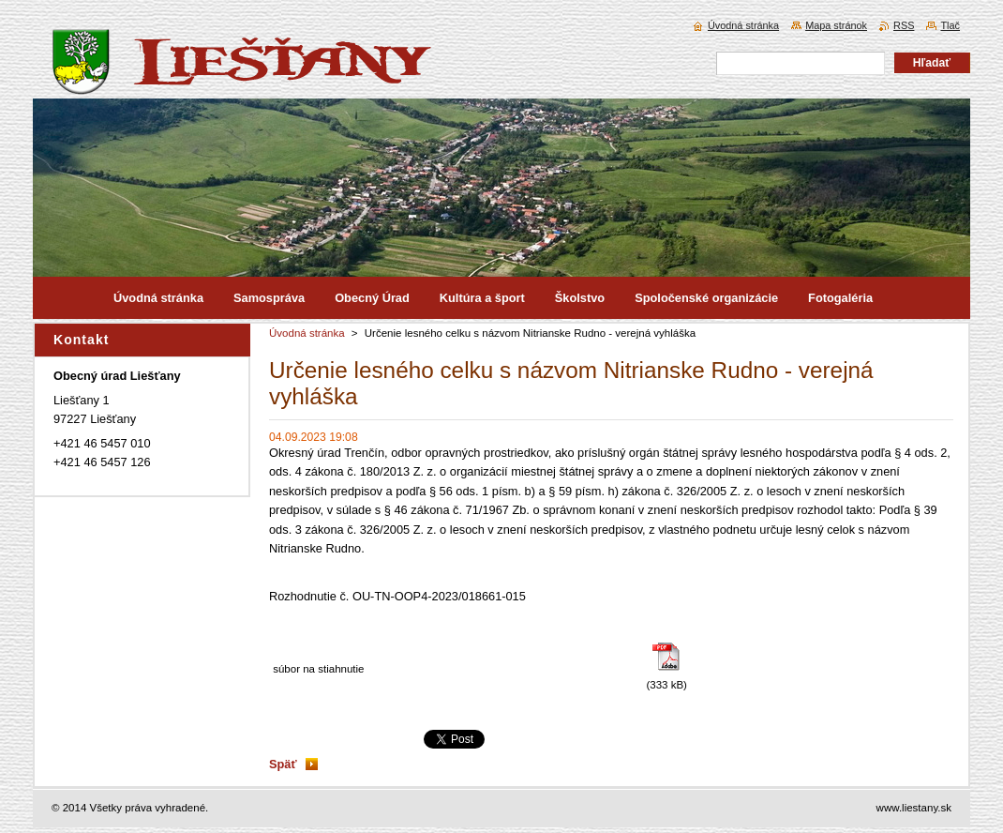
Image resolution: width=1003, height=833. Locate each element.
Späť (283, 764)
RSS (903, 25)
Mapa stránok (836, 25)
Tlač (950, 25)
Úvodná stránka (307, 333)
